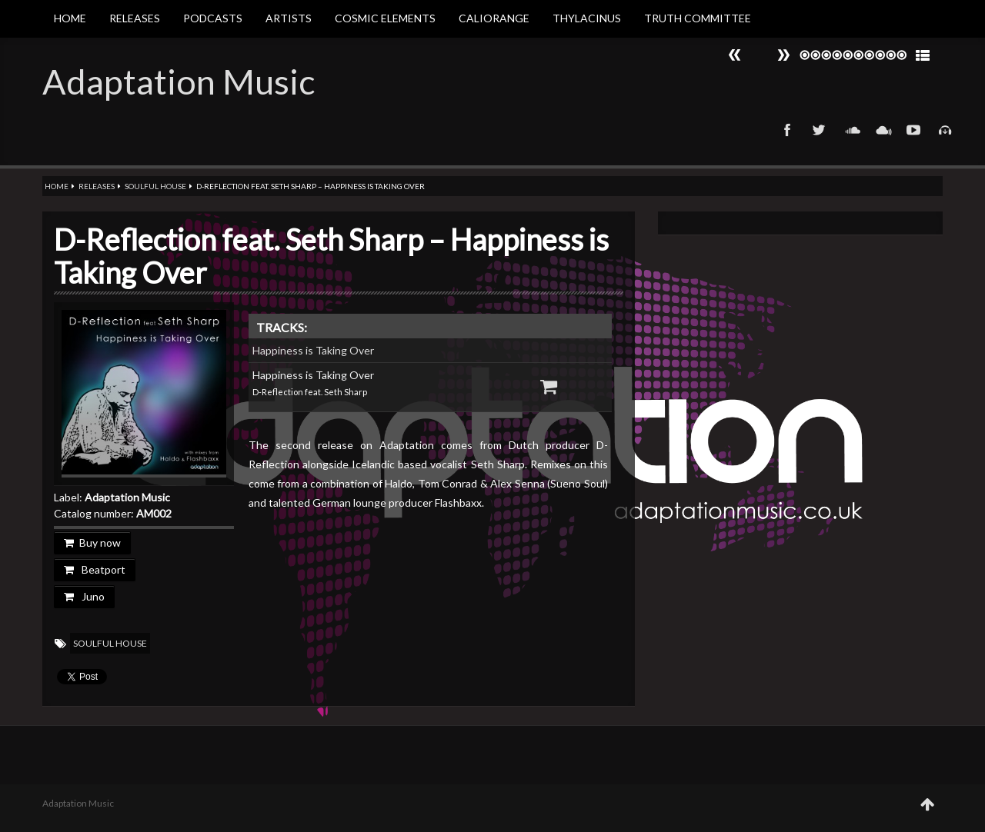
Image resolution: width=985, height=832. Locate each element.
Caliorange (494, 18)
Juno (84, 596)
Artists (288, 18)
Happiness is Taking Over (313, 350)
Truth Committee (697, 18)
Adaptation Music (178, 81)
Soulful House (155, 186)
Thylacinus (587, 18)
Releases (134, 18)
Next (735, 55)
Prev (783, 55)
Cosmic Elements (385, 18)
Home (70, 18)
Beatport (94, 569)
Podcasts (212, 18)
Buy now (92, 542)
